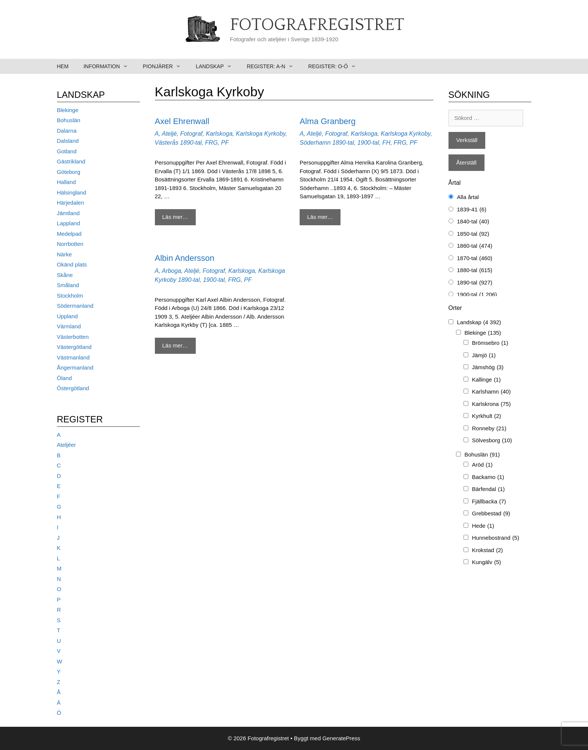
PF (224, 142)
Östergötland (73, 388)
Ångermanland (75, 367)
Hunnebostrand (495, 538)
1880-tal (474, 270)
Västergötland (74, 347)
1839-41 (471, 209)
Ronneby (489, 428)
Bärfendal (488, 489)
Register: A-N (274, 66)
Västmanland (73, 357)
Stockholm (70, 295)
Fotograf (191, 133)
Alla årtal (468, 197)
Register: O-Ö (335, 66)
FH (386, 142)
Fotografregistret (317, 25)
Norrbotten (70, 244)
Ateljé (169, 133)
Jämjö (484, 355)
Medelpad (69, 234)
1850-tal (473, 234)
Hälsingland (71, 192)
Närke (64, 254)
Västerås (166, 142)
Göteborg (69, 172)
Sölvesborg (492, 440)
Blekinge (68, 110)
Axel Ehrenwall (182, 121)
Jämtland (68, 213)
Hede (483, 526)
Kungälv (486, 562)
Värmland (69, 326)
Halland (66, 182)
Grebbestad (491, 513)
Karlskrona (491, 404)
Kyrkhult (486, 416)
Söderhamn (315, 142)
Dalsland (68, 141)
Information (109, 66)
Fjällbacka (489, 501)
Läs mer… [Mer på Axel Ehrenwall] (175, 217)
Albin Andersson (184, 258)
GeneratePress (341, 738)
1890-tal (191, 142)
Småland (68, 285)
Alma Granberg (328, 121)
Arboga (171, 271)
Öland (64, 378)
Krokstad (487, 550)
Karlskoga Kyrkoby (260, 133)
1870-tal (474, 258)
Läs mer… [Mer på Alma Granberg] (320, 217)
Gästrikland (71, 161)
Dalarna (67, 130)
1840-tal (473, 221)
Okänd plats (72, 264)
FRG (211, 142)
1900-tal (368, 142)
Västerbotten (73, 337)
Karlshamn (491, 392)
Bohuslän (69, 120)
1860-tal (474, 246)
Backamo (488, 477)
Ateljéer (66, 445)
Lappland (68, 223)
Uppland (67, 316)
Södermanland (75, 305)
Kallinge (486, 380)
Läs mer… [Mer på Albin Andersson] (175, 345)
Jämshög (488, 367)
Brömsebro (490, 343)
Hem (63, 66)
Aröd (482, 465)
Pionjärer (165, 66)
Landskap (217, 66)
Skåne (65, 275)
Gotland (67, 151)
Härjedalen (70, 202)
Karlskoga (219, 133)
